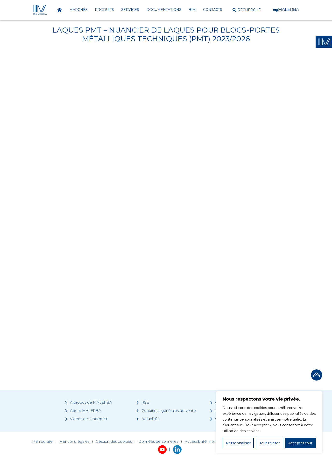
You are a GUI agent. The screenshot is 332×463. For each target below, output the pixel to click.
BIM (192, 9)
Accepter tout (300, 443)
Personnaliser (238, 443)
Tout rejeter (269, 443)
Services (130, 9)
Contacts (212, 9)
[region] (269, 422)
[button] (247, 9)
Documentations (163, 9)
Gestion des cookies (114, 441)
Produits (104, 9)
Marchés (78, 9)
